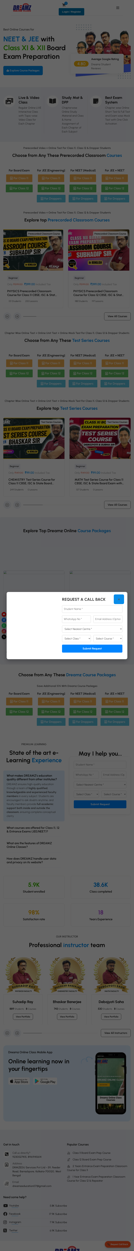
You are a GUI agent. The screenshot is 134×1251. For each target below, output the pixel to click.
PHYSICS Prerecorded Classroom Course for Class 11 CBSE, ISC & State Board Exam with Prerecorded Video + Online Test (95, 304)
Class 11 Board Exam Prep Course (88, 1152)
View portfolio (23, 1024)
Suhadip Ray (22, 1009)
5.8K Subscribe (58, 1205)
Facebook (15, 1213)
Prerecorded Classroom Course (41, 241)
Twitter (13, 1230)
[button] (7, 324)
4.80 (81, 64)
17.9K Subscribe (58, 1214)
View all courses (117, 324)
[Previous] (7, 660)
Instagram (15, 1222)
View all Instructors (115, 1040)
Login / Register (71, 11)
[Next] (17, 660)
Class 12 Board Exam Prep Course (89, 1159)
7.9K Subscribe (58, 1222)
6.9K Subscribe (58, 1230)
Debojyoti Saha (111, 1009)
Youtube (14, 1205)
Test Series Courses (50, 429)
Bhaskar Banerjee (67, 1009)
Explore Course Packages (23, 70)
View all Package (67, 659)
